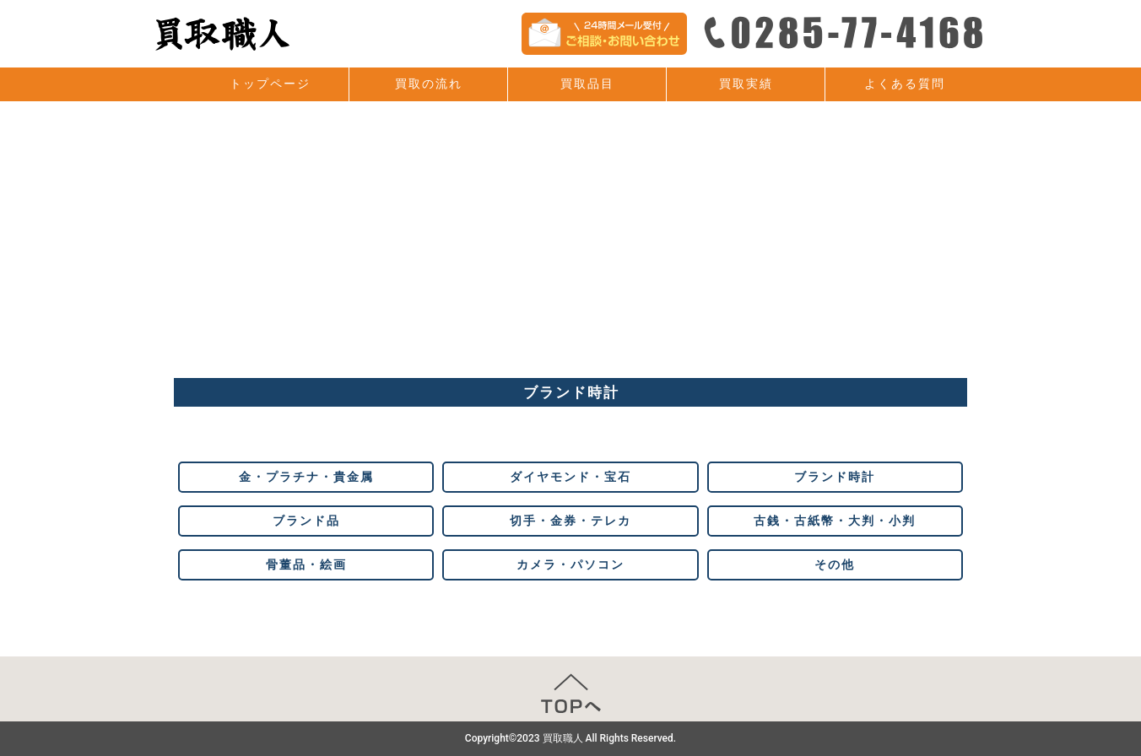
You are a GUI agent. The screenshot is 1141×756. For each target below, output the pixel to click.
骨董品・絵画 (306, 564)
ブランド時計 (834, 476)
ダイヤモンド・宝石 (570, 476)
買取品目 (587, 83)
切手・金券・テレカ (570, 520)
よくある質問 (904, 83)
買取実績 (746, 83)
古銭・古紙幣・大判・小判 (835, 520)
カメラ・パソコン (570, 564)
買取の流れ (428, 83)
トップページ (270, 83)
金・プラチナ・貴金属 (306, 476)
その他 (834, 564)
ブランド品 (306, 520)
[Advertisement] (570, 251)
